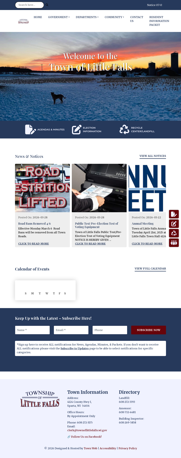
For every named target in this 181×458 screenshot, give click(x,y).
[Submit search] (47, 4)
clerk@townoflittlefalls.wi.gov (87, 430)
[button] (61, 17)
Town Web (90, 448)
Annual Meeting (143, 223)
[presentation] (16, 129)
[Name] (32, 330)
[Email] (71, 330)
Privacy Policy (128, 448)
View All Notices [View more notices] (153, 156)
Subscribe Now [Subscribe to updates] (148, 330)
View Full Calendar (150, 268)
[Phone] (109, 330)
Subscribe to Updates (74, 348)
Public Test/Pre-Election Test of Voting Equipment (96, 225)
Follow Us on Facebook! (86, 436)
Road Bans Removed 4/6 (34, 223)
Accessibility (108, 448)
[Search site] (29, 5)
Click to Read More (33, 243)
